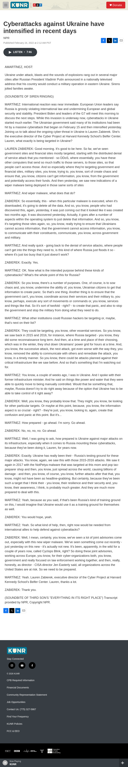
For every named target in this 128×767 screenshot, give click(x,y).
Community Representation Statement (27, 695)
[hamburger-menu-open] (6, 5)
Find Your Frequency (18, 716)
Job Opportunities (16, 702)
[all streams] (123, 763)
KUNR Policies (14, 724)
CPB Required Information (20, 680)
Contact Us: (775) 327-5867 (21, 709)
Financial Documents (18, 687)
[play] (5, 762)
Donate (117, 5)
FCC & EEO (13, 731)
